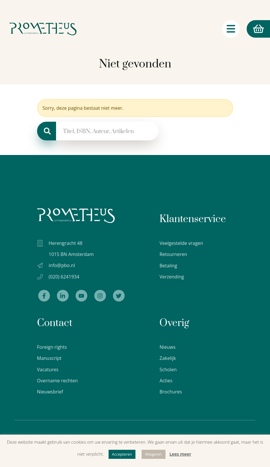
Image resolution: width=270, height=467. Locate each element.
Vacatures (48, 369)
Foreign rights (52, 347)
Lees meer (180, 454)
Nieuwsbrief (50, 391)
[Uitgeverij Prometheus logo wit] (76, 215)
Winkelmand (255, 29)
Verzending (171, 276)
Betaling (168, 265)
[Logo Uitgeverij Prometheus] (42, 28)
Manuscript (49, 358)
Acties (165, 380)
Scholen (168, 369)
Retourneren (173, 254)
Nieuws (167, 347)
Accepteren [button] (122, 454)
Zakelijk (167, 358)
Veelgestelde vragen (181, 243)
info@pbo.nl (62, 265)
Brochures (170, 391)
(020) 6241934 (64, 276)
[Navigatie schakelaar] (231, 29)
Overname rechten (57, 380)
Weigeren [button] (153, 454)
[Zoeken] (46, 131)
